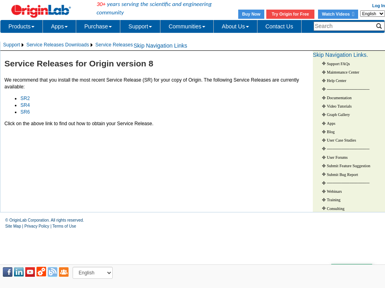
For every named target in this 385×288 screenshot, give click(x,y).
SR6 (25, 112)
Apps (59, 26)
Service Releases (45, 45)
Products (21, 26)
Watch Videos (338, 14)
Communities (186, 26)
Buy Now (251, 14)
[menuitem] (14, 45)
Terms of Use (64, 226)
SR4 (25, 105)
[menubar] (68, 45)
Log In (378, 5)
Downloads (77, 45)
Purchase (98, 26)
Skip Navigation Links (160, 45)
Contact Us (279, 26)
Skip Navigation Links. (340, 55)
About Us (235, 26)
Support (140, 26)
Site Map (13, 226)
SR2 (25, 98)
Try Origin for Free (290, 14)
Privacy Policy (36, 226)
